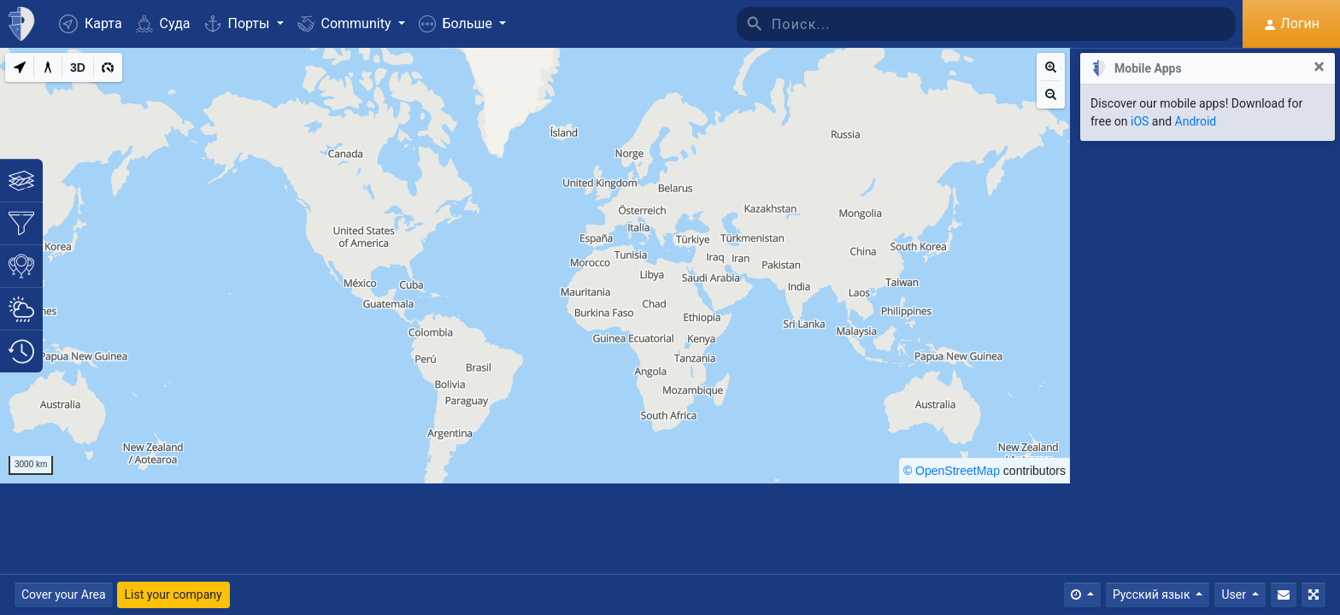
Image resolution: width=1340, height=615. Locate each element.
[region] (535, 265)
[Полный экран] (1313, 595)
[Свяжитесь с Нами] (1283, 595)
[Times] (1082, 595)
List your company (173, 594)
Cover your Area (63, 594)
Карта (90, 24)
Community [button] (346, 23)
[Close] (1319, 66)
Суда (163, 23)
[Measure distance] (48, 67)
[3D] (77, 67)
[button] (462, 24)
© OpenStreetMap (951, 470)
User (1235, 594)
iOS (1140, 121)
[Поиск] (1004, 24)
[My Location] (19, 67)
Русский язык (1153, 594)
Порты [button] (238, 23)
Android (1196, 121)
